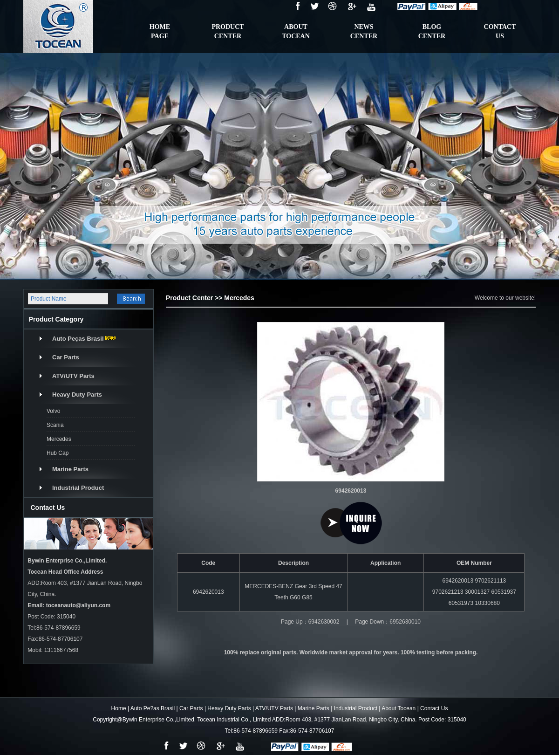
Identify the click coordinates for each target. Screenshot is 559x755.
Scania (55, 425)
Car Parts (65, 357)
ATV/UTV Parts (73, 375)
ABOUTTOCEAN (296, 31)
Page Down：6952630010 (388, 621)
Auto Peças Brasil (78, 338)
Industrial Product (78, 487)
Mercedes (59, 439)
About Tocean (399, 708)
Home (118, 708)
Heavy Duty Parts (77, 394)
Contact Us (434, 708)
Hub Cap (57, 453)
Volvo (53, 411)
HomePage (160, 31)
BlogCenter (431, 31)
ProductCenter (227, 31)
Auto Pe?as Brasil (152, 708)
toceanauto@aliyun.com (78, 605)
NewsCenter (363, 31)
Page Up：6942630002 (310, 621)
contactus (500, 31)
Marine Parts (70, 469)
